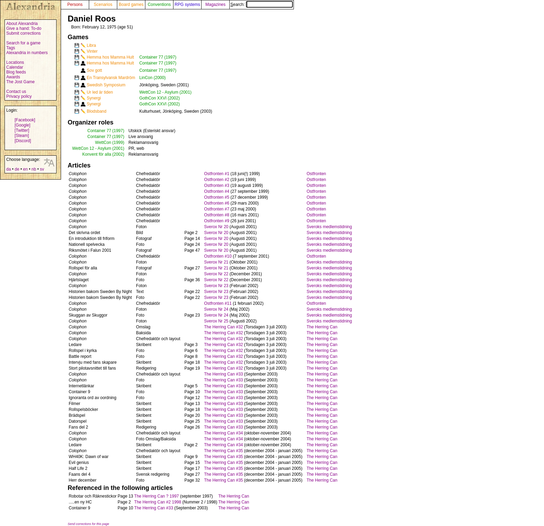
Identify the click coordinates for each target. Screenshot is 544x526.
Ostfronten (316, 173)
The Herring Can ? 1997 (156, 496)
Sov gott (94, 70)
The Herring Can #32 (223, 327)
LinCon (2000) (152, 77)
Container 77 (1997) (157, 57)
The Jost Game (20, 81)
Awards (13, 77)
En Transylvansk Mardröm (111, 77)
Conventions (159, 4)
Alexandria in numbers (27, 52)
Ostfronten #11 (217, 303)
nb (34, 169)
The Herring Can (322, 327)
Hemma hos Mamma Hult (110, 57)
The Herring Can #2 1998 (157, 502)
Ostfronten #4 (216, 191)
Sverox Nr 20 (216, 226)
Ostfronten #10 (217, 256)
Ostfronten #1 (216, 173)
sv (42, 169)
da (8, 169)
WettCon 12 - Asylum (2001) (165, 92)
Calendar (14, 67)
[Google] (22, 125)
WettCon (103, 142)
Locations (15, 62)
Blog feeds (16, 72)
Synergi (94, 98)
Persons (75, 4)
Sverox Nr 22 (216, 273)
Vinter (92, 51)
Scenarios (103, 4)
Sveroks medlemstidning (329, 226)
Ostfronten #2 (216, 179)
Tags (10, 47)
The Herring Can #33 (223, 374)
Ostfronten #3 (216, 185)
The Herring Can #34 (223, 433)
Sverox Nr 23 (216, 285)
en (25, 169)
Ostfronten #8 (216, 215)
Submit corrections (23, 33)
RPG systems (187, 4)
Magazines (215, 4)
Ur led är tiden (100, 92)
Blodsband (97, 111)
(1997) (118, 130)
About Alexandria (22, 23)
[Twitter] (22, 130)
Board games (131, 4)
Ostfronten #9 (216, 220)
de (17, 169)
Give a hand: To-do (23, 28)
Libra (91, 45)
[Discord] (23, 140)
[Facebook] (25, 120)
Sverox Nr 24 (216, 309)
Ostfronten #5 (216, 197)
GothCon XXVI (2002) (159, 98)
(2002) (118, 154)
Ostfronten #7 (216, 209)
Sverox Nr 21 (216, 262)
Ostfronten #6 (216, 203)
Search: (261, 4)
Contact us (16, 91)
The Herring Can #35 (223, 450)
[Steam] (22, 135)
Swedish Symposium (106, 85)
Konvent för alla (96, 154)
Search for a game (23, 43)
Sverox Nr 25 (216, 321)
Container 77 (99, 130)
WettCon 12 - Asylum (91, 148)
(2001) (118, 148)
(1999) (118, 142)
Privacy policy (19, 96)
